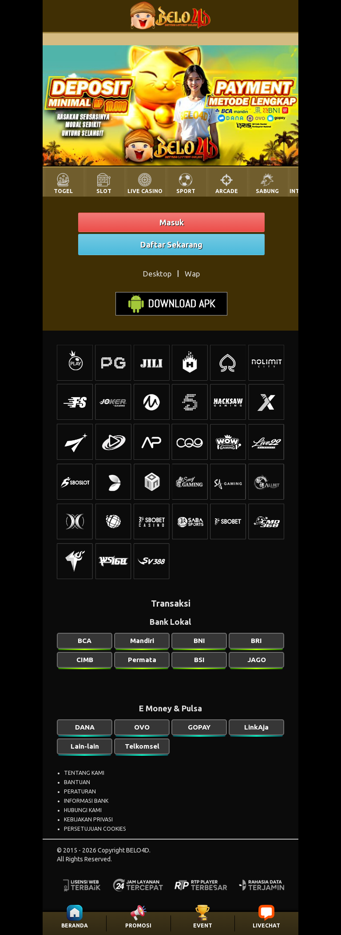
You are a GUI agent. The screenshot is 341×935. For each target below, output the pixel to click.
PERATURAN (80, 791)
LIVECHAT (266, 925)
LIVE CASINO (145, 191)
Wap (192, 273)
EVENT (202, 925)
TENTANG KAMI (84, 773)
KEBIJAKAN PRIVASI (88, 819)
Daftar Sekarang (171, 244)
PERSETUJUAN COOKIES (95, 829)
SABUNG (267, 191)
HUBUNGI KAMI (83, 810)
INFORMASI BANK (86, 801)
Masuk (171, 222)
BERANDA (74, 925)
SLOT (103, 191)
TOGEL (63, 191)
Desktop (157, 273)
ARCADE (226, 191)
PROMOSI (138, 925)
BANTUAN (77, 782)
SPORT (185, 191)
